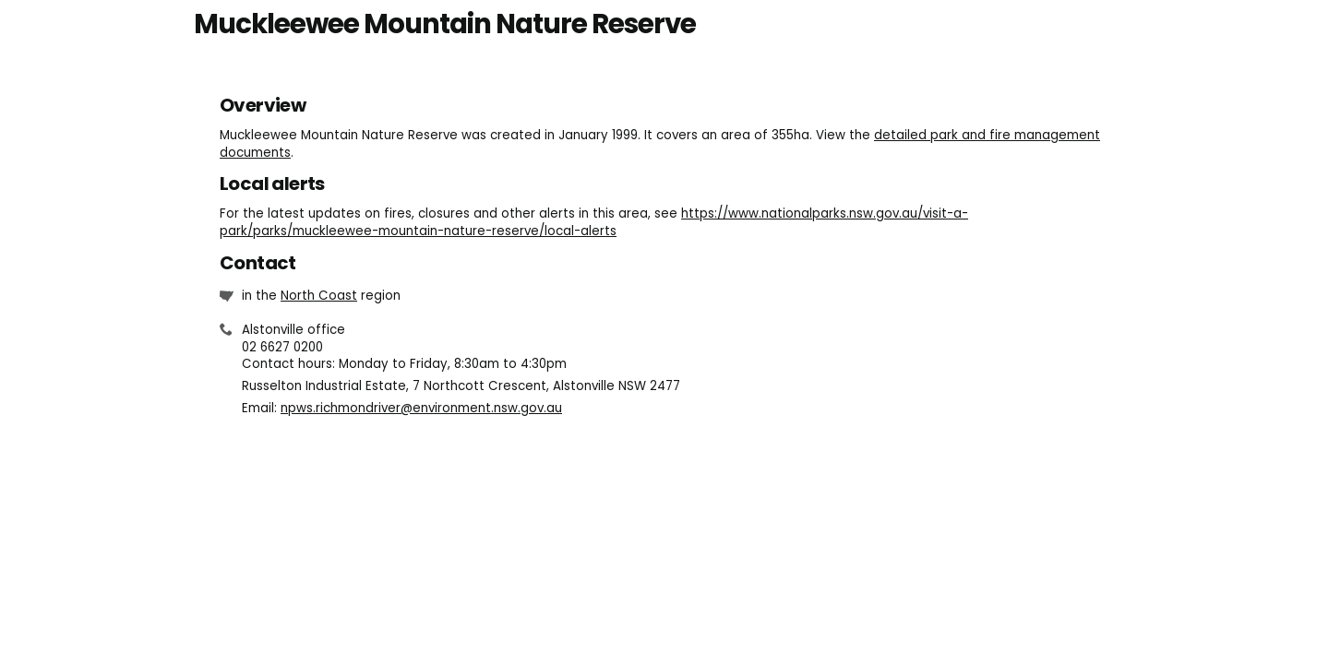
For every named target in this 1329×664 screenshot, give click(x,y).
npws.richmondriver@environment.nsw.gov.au (421, 408)
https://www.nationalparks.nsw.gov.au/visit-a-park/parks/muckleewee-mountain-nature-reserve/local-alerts (594, 222)
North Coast (319, 295)
